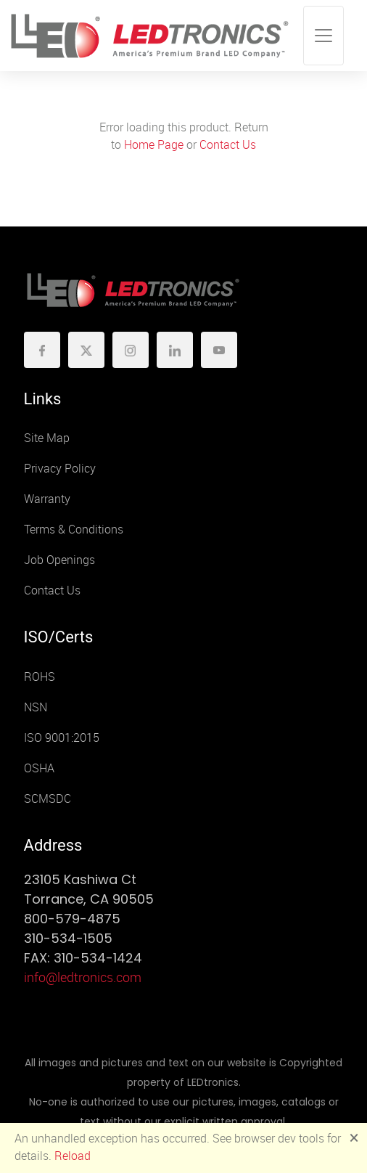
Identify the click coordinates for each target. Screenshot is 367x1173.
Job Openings (59, 560)
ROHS (39, 677)
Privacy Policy (60, 468)
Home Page (154, 145)
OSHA (39, 768)
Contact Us (227, 145)
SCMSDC (47, 799)
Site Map (47, 438)
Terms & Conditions (73, 529)
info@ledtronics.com (82, 978)
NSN (35, 707)
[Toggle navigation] (323, 35)
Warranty (47, 499)
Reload (72, 1156)
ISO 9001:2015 (61, 738)
